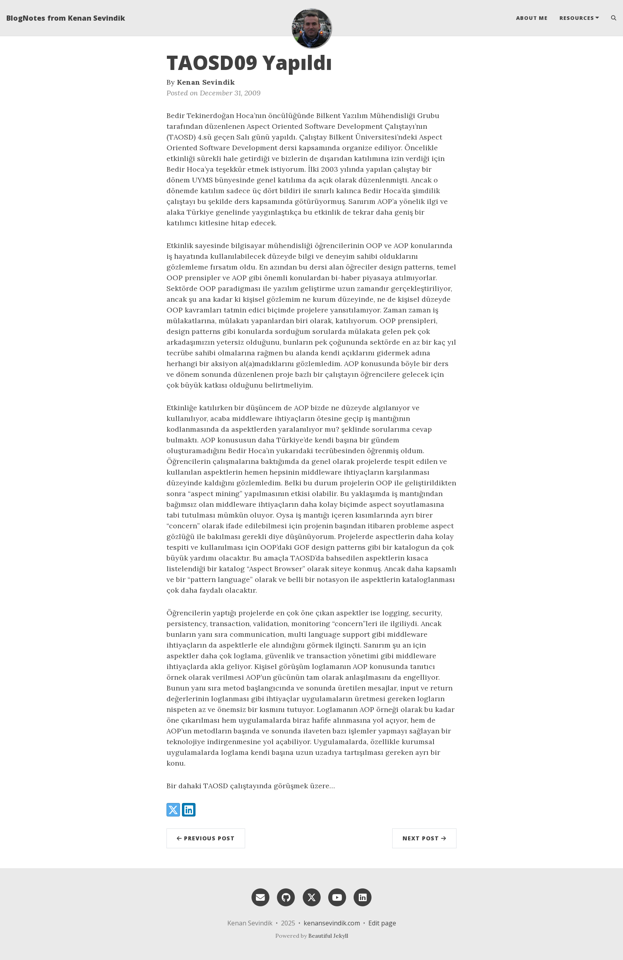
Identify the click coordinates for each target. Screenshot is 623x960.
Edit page (382, 923)
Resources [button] (576, 17)
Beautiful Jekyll (328, 935)
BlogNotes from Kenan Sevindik (65, 18)
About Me (532, 17)
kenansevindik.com (332, 923)
